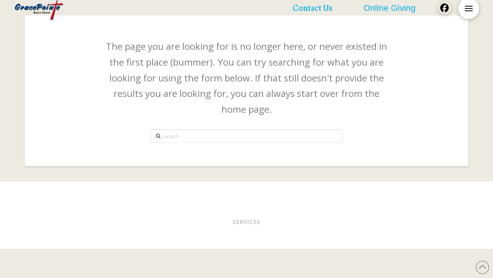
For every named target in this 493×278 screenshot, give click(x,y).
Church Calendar (400, 191)
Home (38, 191)
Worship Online (133, 191)
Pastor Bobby (180, 191)
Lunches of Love (346, 191)
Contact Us (446, 191)
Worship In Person (78, 191)
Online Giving (248, 191)
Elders (213, 191)
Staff (280, 191)
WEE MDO (304, 191)
